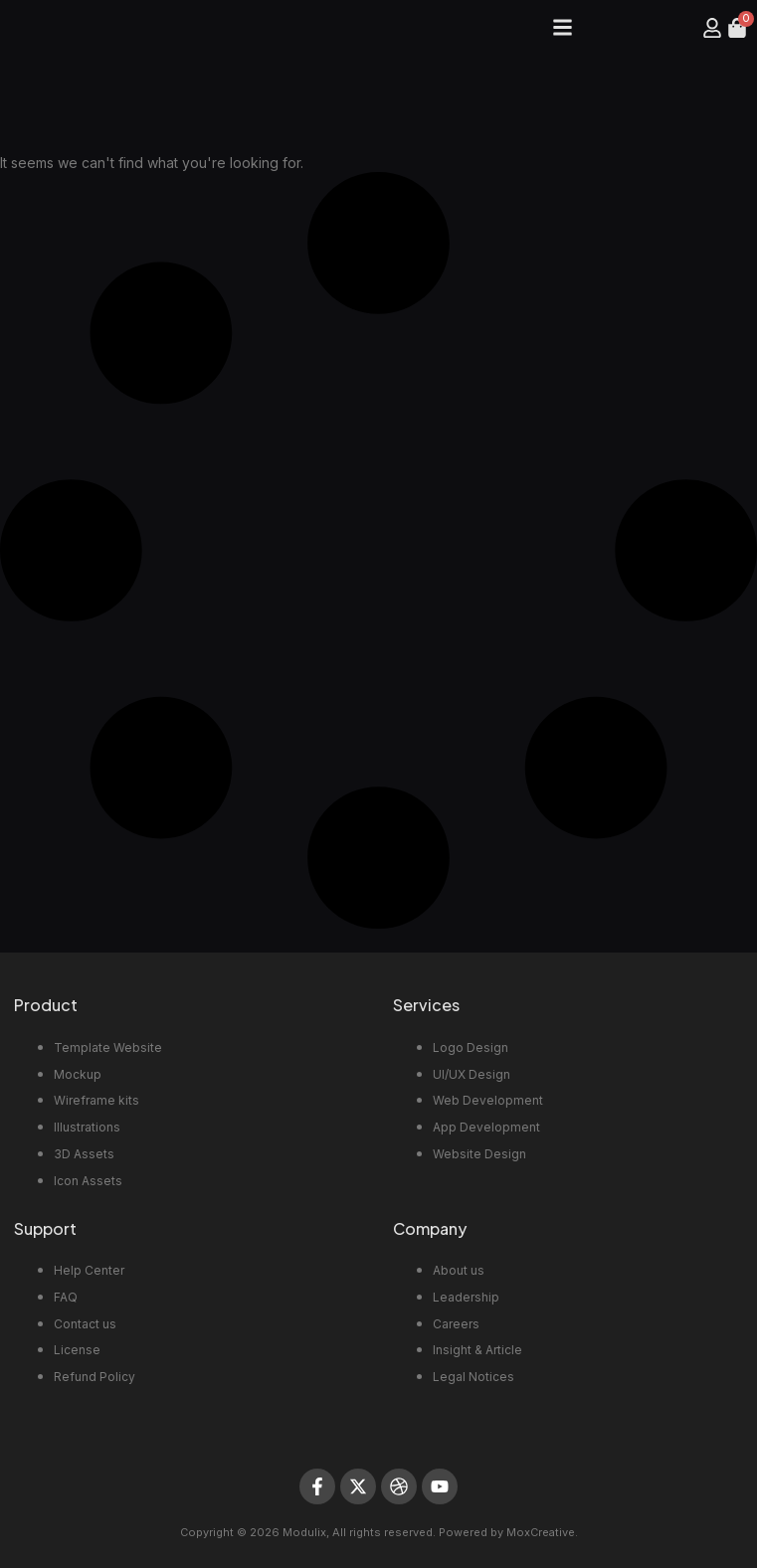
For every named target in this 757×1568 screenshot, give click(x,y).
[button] (563, 28)
